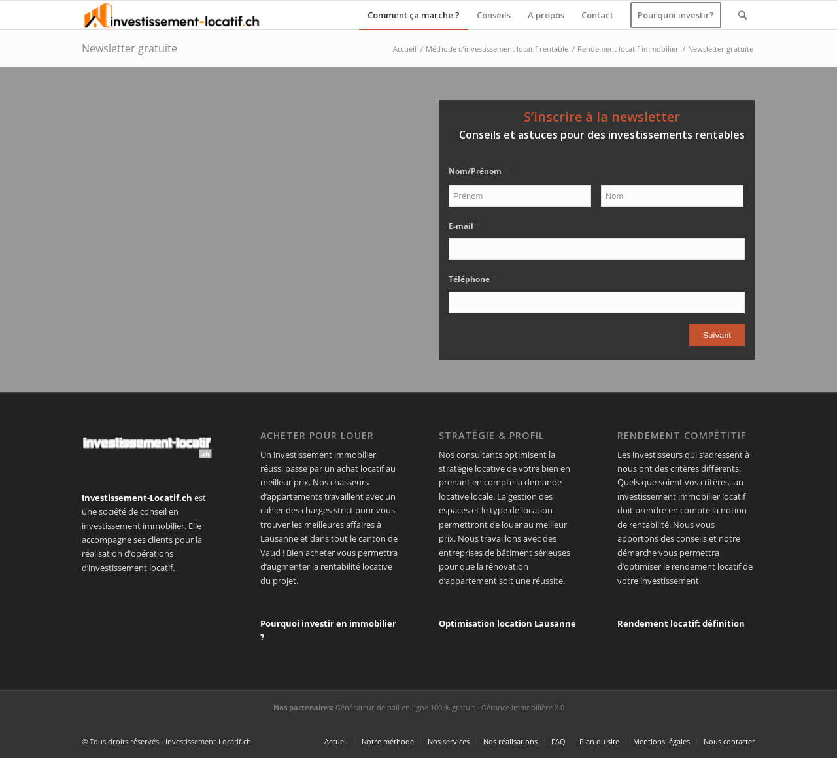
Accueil (405, 49)
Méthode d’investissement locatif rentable (497, 49)
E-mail (465, 226)
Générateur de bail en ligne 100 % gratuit (405, 707)
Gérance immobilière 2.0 (522, 707)
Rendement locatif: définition (681, 623)
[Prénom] (520, 196)
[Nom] (672, 196)
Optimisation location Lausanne (507, 623)
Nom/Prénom (479, 171)
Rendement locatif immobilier (628, 49)
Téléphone (473, 278)
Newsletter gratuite (129, 48)
